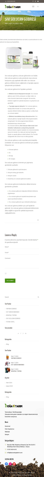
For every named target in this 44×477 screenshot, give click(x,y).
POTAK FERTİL (10, 322)
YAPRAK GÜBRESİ (11, 308)
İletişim (7, 434)
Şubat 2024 (9, 386)
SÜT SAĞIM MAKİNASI (12, 312)
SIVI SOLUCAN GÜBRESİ (13, 318)
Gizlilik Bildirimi (17, 475)
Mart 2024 (9, 382)
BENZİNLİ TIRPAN (11, 315)
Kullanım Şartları (27, 475)
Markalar (7, 432)
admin (17, 23)
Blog (21, 23)
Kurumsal (7, 426)
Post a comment (10, 281)
